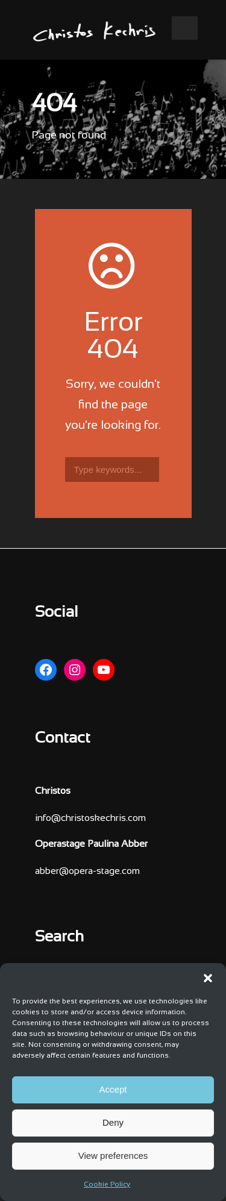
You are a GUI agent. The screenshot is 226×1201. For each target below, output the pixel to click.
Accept (113, 1089)
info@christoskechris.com (90, 818)
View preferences (113, 1155)
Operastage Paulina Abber (91, 844)
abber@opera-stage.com (87, 871)
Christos (53, 791)
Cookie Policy (107, 1184)
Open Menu (185, 28)
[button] (208, 978)
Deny (113, 1122)
